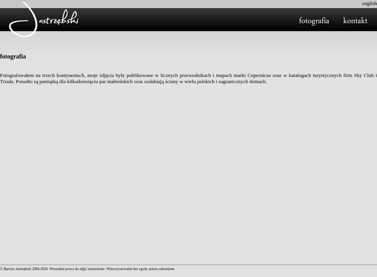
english (369, 3)
